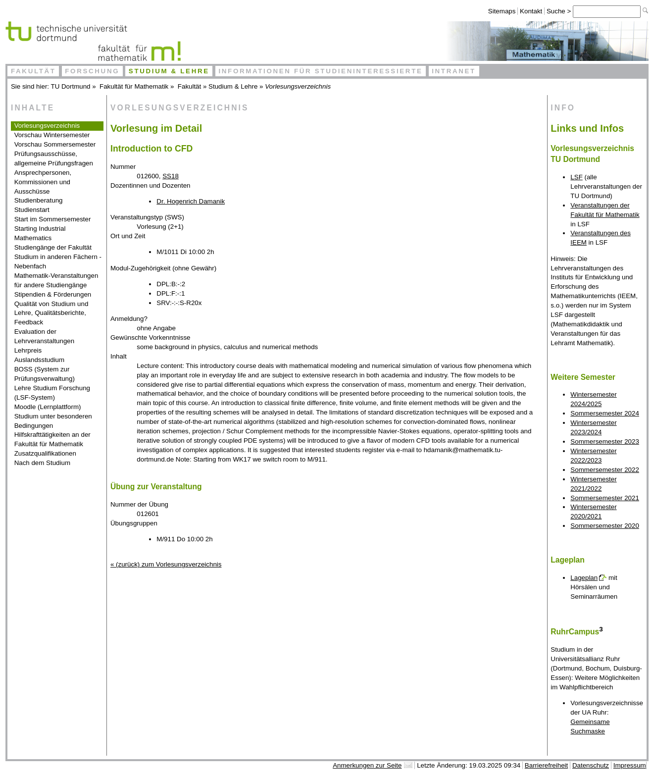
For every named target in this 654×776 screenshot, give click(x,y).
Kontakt (531, 11)
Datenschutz (590, 765)
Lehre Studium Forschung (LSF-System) (52, 392)
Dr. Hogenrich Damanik (190, 201)
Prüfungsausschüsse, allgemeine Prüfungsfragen (53, 158)
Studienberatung (38, 200)
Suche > (560, 11)
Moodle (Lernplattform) (47, 407)
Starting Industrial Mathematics (40, 233)
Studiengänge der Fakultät (53, 247)
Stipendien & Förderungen (53, 294)
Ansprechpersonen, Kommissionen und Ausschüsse (43, 182)
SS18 (170, 176)
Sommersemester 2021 (604, 498)
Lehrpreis (28, 350)
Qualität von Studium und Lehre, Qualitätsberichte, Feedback (51, 313)
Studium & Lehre (169, 71)
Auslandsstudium (39, 359)
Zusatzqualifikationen (45, 453)
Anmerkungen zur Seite (367, 765)
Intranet (454, 71)
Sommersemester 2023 (604, 441)
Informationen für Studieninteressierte (320, 71)
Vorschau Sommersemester (55, 144)
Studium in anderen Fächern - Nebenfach (57, 261)
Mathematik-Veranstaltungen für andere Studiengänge (56, 280)
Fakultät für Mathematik (134, 86)
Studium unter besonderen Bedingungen (53, 421)
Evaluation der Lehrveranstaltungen (44, 336)
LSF (576, 177)
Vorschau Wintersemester (52, 135)
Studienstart (32, 209)
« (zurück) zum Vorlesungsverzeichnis (165, 564)
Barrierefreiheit (546, 765)
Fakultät (33, 71)
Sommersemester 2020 (604, 525)
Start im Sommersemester (52, 219)
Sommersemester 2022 (604, 469)
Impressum (629, 765)
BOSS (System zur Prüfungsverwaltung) (44, 373)
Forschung (92, 71)
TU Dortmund (71, 86)
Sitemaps (502, 11)
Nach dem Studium (42, 462)
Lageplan (584, 577)
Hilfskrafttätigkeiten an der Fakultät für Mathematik (52, 439)
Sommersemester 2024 (604, 413)
